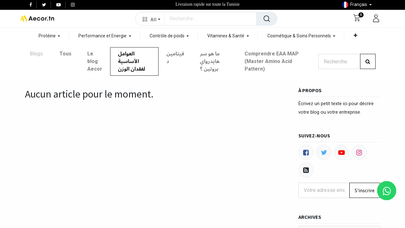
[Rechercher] (266, 18)
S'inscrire (365, 190)
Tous (65, 54)
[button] (150, 18)
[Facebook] (306, 152)
